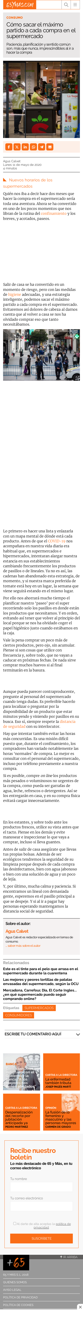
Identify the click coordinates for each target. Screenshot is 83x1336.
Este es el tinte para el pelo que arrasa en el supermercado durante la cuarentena (40, 971)
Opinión (50, 1107)
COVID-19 (57, 541)
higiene (14, 294)
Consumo (14, 17)
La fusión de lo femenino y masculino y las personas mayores (60, 1117)
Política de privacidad (20, 1297)
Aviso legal (12, 1289)
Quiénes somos (15, 1282)
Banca (11, 1064)
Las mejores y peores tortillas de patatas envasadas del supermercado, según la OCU (41, 981)
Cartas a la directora (61, 1075)
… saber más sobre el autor (23, 945)
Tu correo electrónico (26, 1198)
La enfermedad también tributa (58, 1081)
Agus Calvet (11, 161)
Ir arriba (68, 1257)
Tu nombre (18, 1179)
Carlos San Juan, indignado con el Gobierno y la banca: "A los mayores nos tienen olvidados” (21, 1077)
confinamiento (54, 213)
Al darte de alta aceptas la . (42, 1225)
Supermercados (39, 1008)
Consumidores (18, 1015)
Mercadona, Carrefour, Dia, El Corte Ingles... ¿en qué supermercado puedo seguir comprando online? (40, 994)
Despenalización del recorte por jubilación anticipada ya (19, 1117)
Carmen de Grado (58, 1126)
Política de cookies (18, 1305)
